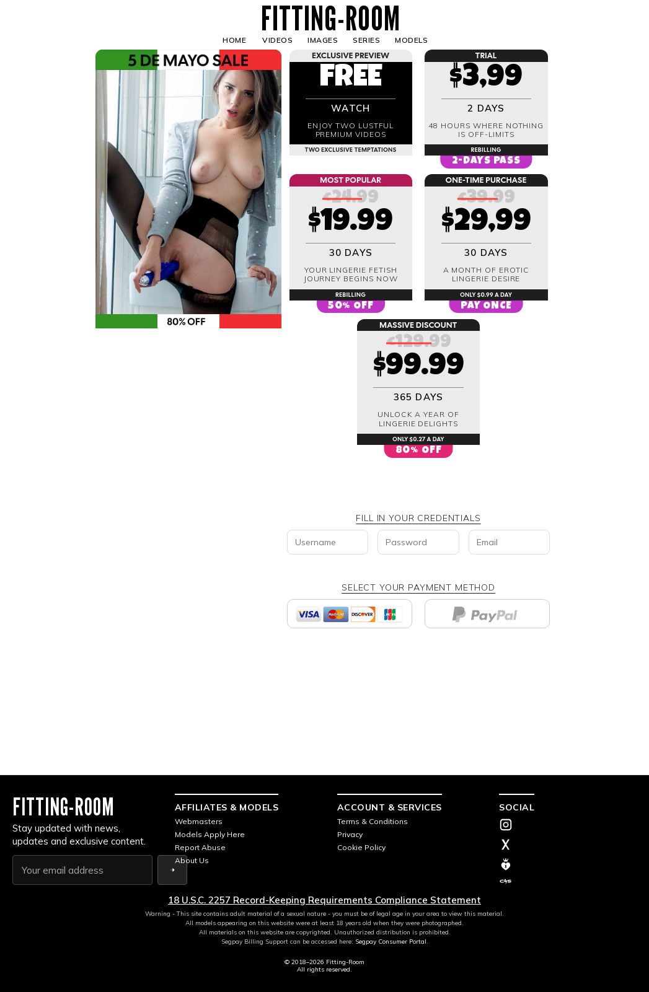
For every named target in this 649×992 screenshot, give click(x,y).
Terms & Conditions (372, 821)
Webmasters (199, 821)
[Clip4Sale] (568, 882)
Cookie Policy (361, 847)
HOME (234, 40)
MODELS (411, 40)
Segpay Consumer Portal (390, 941)
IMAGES (322, 40)
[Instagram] (568, 826)
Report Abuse (200, 847)
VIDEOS (277, 40)
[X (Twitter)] (568, 846)
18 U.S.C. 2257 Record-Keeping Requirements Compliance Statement (324, 900)
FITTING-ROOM (330, 18)
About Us (192, 860)
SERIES (366, 40)
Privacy (350, 834)
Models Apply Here (210, 834)
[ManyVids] (568, 864)
